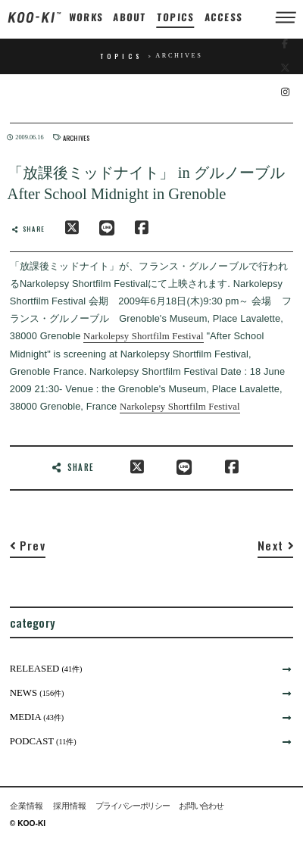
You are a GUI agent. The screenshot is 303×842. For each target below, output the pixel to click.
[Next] (275, 548)
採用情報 (69, 806)
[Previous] (27, 548)
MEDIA (37, 717)
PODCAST (43, 741)
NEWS (37, 693)
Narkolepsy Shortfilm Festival (143, 336)
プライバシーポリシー (132, 806)
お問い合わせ (201, 806)
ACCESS (223, 17)
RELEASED (46, 668)
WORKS (86, 17)
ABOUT (130, 17)
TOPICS (176, 17)
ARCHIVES (76, 137)
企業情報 (26, 806)
